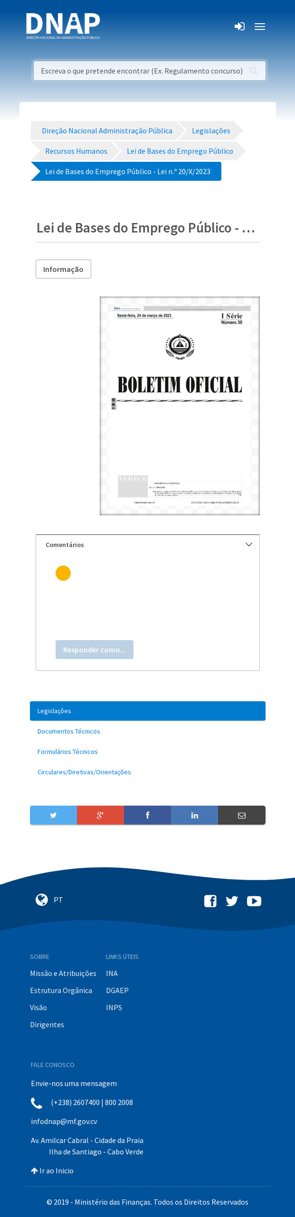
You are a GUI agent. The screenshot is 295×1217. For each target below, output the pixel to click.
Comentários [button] (149, 544)
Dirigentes (47, 1024)
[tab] (147, 545)
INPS (114, 1007)
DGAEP (117, 990)
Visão (38, 1007)
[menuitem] (148, 711)
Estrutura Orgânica (61, 990)
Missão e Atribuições (63, 973)
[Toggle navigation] (113, 26)
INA (112, 973)
